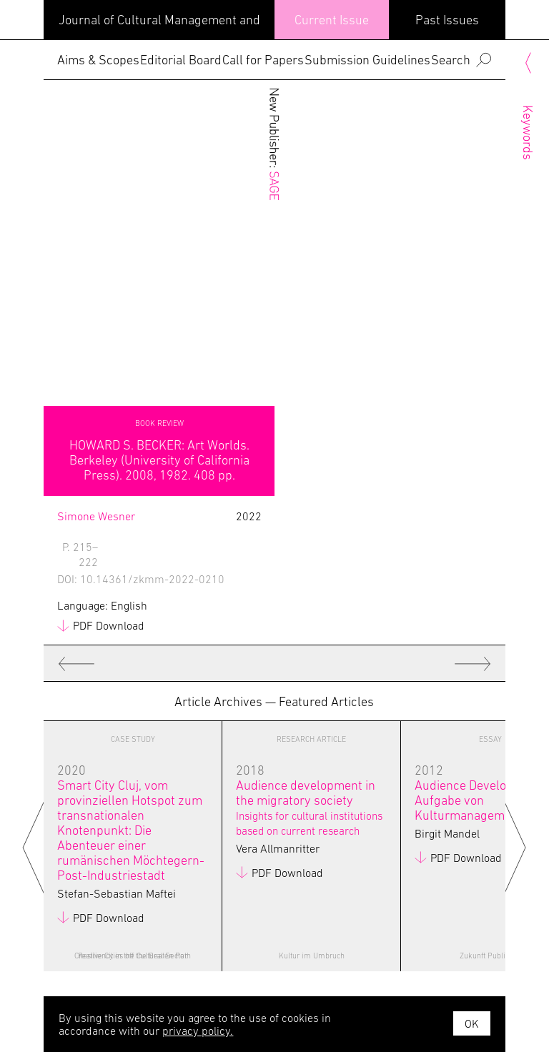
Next (512, 846)
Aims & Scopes (98, 59)
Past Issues (447, 19)
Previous (37, 846)
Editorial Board (181, 59)
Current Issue (332, 19)
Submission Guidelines (367, 59)
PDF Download (108, 625)
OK (472, 1023)
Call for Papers (263, 59)
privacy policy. (197, 1030)
